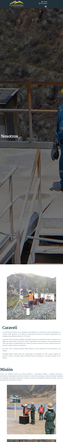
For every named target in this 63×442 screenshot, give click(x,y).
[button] (45, 6)
